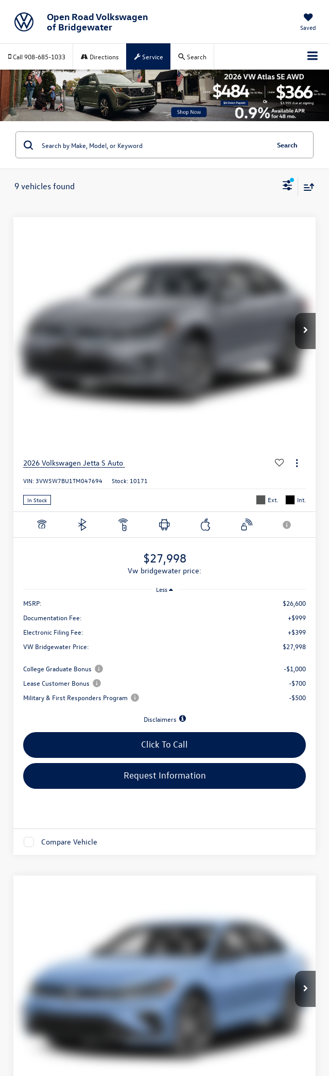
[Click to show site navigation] (313, 57)
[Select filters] (287, 186)
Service (148, 56)
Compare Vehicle (69, 842)
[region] (164, 661)
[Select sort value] (306, 187)
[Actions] (297, 463)
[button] (305, 331)
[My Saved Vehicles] (308, 23)
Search (287, 144)
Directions (100, 56)
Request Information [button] (165, 775)
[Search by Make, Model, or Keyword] (154, 145)
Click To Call (164, 744)
